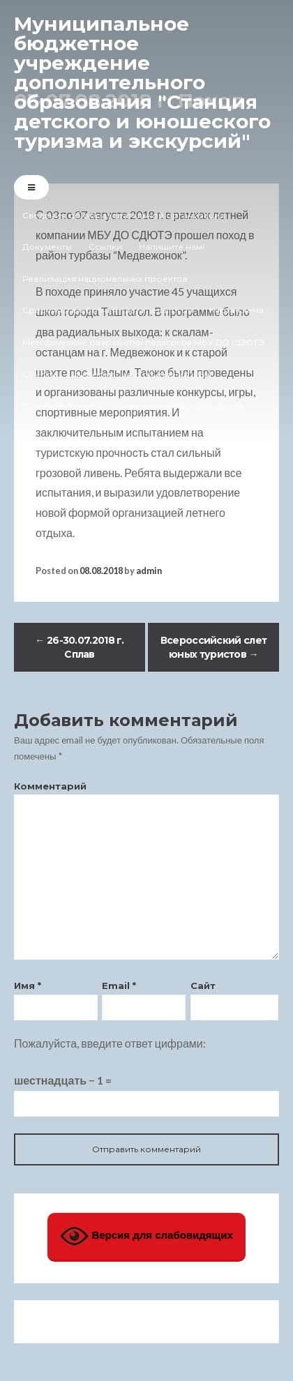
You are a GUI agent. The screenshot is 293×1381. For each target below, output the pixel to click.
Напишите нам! (171, 246)
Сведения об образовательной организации (123, 215)
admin (149, 570)
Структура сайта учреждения (178, 405)
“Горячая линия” (59, 405)
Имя (27, 985)
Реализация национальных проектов (105, 278)
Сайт (203, 985)
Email (119, 985)
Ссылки (105, 246)
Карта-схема (236, 310)
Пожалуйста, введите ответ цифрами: (110, 1043)
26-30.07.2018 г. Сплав (79, 647)
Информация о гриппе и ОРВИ (142, 374)
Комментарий (50, 786)
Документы (47, 246)
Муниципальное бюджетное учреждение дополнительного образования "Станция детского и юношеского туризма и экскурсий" (142, 82)
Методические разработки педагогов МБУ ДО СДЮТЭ (143, 342)
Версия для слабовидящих (146, 1236)
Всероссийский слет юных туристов (213, 647)
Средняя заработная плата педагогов (107, 310)
